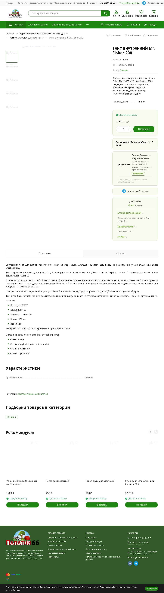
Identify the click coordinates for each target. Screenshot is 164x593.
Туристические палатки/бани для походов (42, 33)
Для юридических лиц (96, 549)
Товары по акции (94, 541)
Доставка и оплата (39, 2)
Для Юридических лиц (60, 2)
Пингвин (124, 70)
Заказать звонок (156, 2)
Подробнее (138, 174)
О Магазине (79, 2)
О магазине (91, 537)
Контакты (22, 2)
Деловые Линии (125, 226)
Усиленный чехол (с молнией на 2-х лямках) (21, 482)
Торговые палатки (56, 553)
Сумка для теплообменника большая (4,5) (139, 482)
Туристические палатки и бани (62, 537)
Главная (10, 33)
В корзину (144, 129)
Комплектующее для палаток (25, 37)
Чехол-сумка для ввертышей (100, 480)
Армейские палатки (38, 24)
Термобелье (53, 556)
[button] (150, 432)
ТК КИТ (121, 237)
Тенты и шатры (55, 545)
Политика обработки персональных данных (103, 557)
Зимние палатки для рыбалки (67, 24)
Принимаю (151, 588)
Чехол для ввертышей (57, 480)
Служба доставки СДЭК (129, 213)
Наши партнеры (93, 553)
